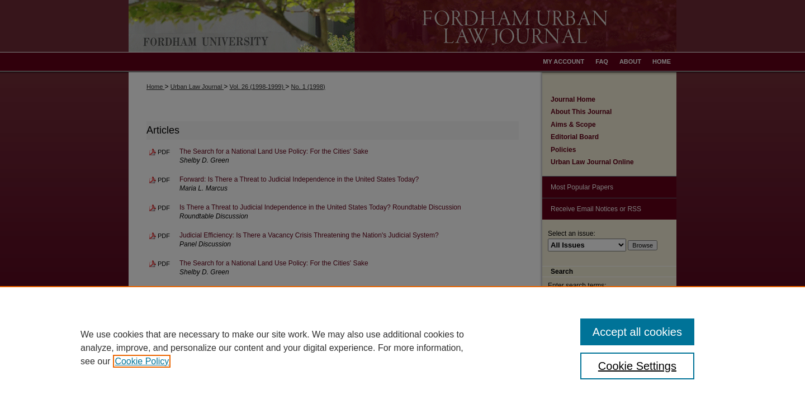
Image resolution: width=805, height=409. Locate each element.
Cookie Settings (637, 366)
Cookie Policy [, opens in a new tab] (142, 361)
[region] (402, 347)
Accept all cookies (637, 332)
